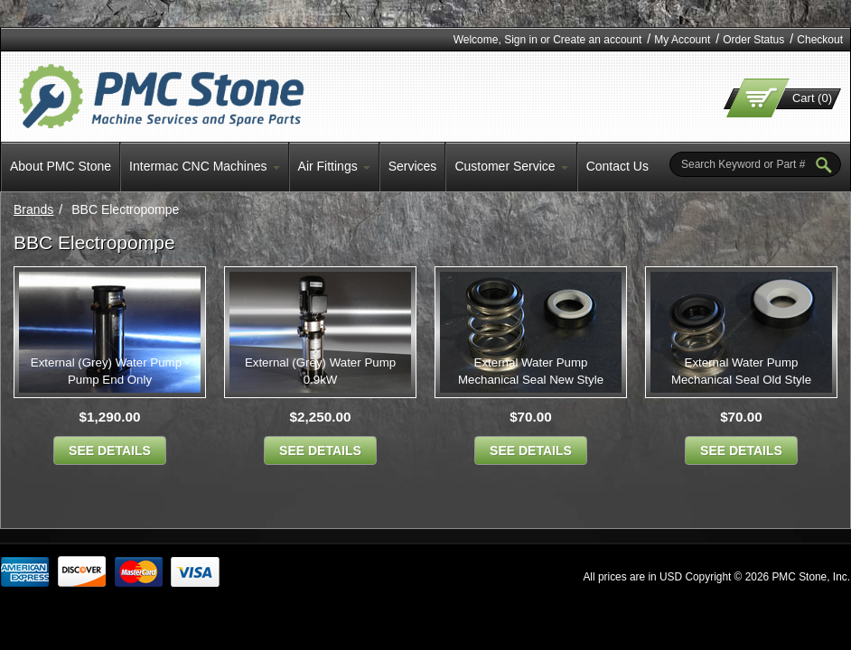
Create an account (597, 39)
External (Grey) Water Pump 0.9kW (320, 371)
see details (110, 450)
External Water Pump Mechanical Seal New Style (530, 371)
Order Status (753, 39)
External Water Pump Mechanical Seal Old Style (741, 371)
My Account (682, 39)
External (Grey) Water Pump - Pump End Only (110, 371)
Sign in (521, 39)
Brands (33, 209)
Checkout (820, 39)
